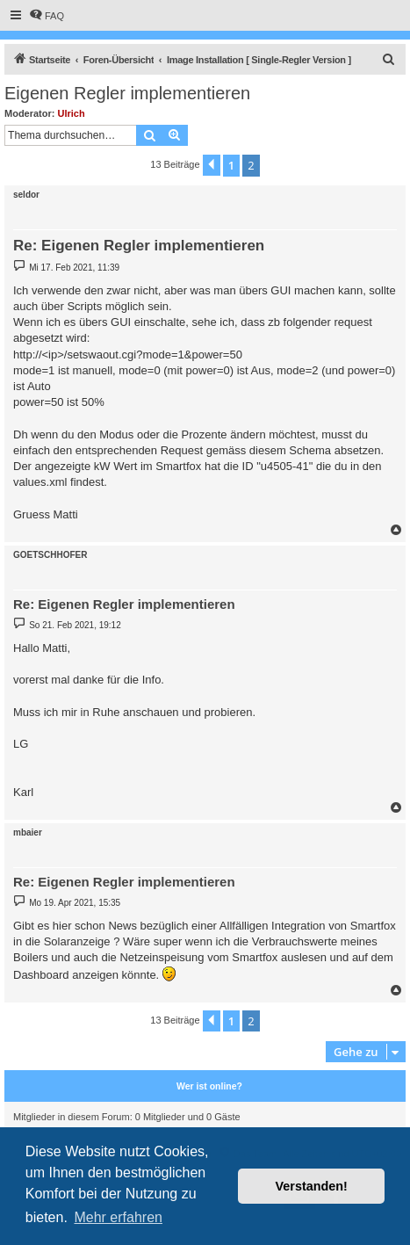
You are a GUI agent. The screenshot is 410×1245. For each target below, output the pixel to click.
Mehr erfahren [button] (118, 1217)
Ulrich (71, 113)
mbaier (27, 832)
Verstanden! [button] (312, 1186)
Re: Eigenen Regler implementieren (138, 245)
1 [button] (231, 165)
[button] (211, 165)
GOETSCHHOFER (50, 555)
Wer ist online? (209, 1086)
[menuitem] (46, 15)
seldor (26, 194)
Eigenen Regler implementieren (127, 93)
